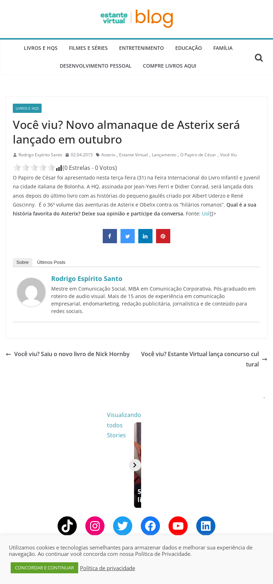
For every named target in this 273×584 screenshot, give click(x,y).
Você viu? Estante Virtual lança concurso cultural (204, 359)
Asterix (108, 155)
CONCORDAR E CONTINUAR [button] (44, 567)
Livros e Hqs (41, 48)
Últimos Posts (51, 262)
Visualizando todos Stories (229, 415)
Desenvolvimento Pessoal (96, 65)
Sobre (22, 262)
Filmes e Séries (88, 48)
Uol (206, 213)
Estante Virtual (133, 155)
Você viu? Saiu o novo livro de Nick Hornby (68, 354)
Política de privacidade (107, 568)
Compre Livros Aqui (169, 65)
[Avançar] (259, 472)
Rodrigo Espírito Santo (40, 155)
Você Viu (228, 155)
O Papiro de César (198, 155)
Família (222, 48)
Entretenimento (141, 48)
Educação (188, 48)
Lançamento (164, 155)
